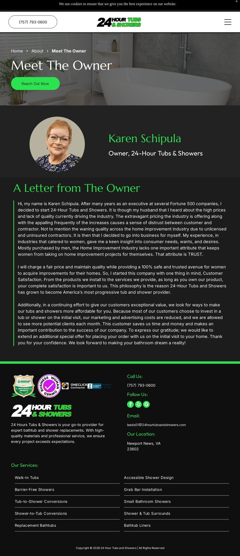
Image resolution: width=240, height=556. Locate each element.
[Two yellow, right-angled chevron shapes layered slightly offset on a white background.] (74, 374)
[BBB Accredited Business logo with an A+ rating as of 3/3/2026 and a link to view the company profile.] (100, 374)
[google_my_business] (146, 393)
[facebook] (130, 393)
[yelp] (138, 393)
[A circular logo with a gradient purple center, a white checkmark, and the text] (49, 374)
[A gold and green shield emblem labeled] (24, 374)
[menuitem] (67, 466)
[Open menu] (227, 10)
